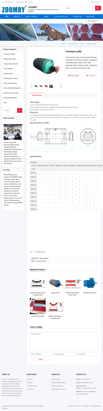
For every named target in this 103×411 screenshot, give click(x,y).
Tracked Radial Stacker (11, 64)
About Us (29, 379)
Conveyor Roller (41, 261)
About (92, 2)
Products (29, 382)
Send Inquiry (74, 75)
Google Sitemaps (95, 406)
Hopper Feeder (8, 73)
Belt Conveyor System (10, 83)
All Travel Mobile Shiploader (12, 88)
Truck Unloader (8, 69)
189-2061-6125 (9, 2)
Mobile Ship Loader (10, 59)
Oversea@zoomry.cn (26, 2)
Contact (97, 2)
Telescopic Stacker (9, 54)
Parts (5, 102)
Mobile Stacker (44, 258)
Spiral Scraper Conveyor (11, 93)
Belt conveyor (56, 379)
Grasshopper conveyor (58, 389)
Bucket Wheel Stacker (10, 98)
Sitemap (86, 406)
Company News (32, 386)
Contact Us (30, 389)
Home (7, 16)
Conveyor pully (39, 252)
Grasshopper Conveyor (11, 78)
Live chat (91, 75)
